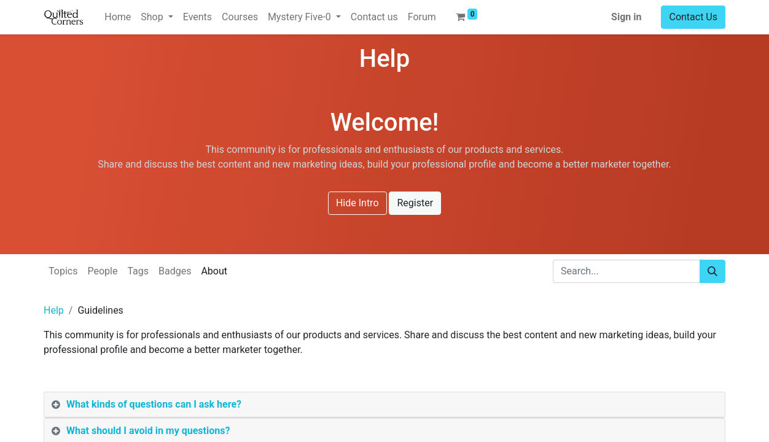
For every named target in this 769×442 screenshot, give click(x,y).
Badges (174, 271)
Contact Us (693, 17)
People (102, 271)
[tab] (384, 404)
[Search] (712, 271)
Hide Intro (357, 203)
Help (54, 310)
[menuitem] (118, 17)
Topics (63, 271)
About (214, 271)
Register (415, 203)
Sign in (626, 17)
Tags (138, 271)
